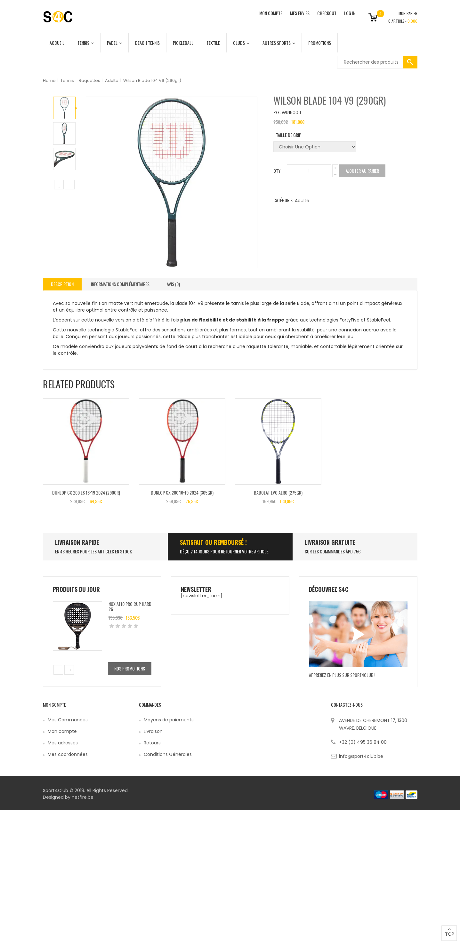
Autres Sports (278, 42)
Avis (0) (173, 284)
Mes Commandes (68, 720)
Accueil (57, 42)
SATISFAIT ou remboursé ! (213, 542)
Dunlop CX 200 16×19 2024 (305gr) (182, 492)
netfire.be (82, 797)
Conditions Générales (168, 754)
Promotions (319, 42)
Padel (114, 42)
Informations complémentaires (120, 284)
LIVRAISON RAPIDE (77, 542)
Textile (213, 42)
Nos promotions (129, 668)
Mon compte (62, 731)
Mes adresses (63, 743)
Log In (349, 13)
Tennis (85, 42)
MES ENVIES (300, 13)
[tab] (62, 284)
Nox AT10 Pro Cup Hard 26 (130, 606)
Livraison (153, 731)
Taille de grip (288, 134)
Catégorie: (283, 200)
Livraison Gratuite (330, 542)
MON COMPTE (270, 13)
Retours (152, 743)
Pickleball (183, 42)
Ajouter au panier (362, 170)
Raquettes (89, 80)
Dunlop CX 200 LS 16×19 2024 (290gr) (86, 492)
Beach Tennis (147, 42)
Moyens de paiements (169, 720)
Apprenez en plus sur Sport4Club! (342, 674)
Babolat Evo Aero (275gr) (278, 492)
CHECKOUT (326, 13)
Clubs (241, 42)
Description (62, 284)
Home (49, 80)
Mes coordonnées (68, 754)
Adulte (111, 80)
